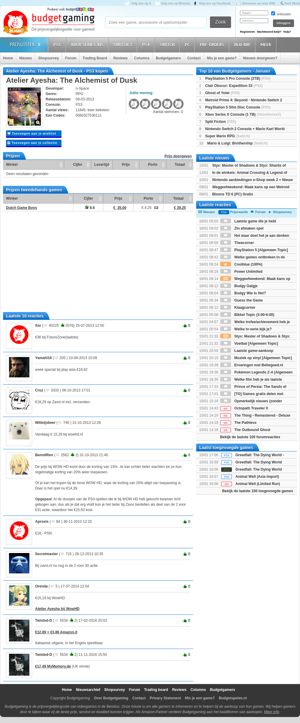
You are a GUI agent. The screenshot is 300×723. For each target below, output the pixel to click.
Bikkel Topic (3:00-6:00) (247, 315)
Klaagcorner (237, 307)
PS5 (57, 44)
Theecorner (237, 243)
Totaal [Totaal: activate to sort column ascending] (180, 164)
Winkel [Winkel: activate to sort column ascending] (12, 164)
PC (188, 44)
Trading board (156, 690)
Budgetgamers (168, 58)
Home (8, 58)
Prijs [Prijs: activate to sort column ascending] (126, 164)
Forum (70, 58)
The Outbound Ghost (245, 430)
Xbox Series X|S (88, 44)
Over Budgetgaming (111, 698)
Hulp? (287, 31)
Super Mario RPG (227, 136)
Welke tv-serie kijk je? (246, 329)
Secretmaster (46, 554)
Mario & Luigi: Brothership (237, 143)
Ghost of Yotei (222, 93)
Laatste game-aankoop (246, 351)
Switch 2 (123, 44)
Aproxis (42, 521)
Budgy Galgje (239, 286)
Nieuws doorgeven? (260, 58)
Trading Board (94, 58)
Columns (141, 58)
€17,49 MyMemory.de (53, 666)
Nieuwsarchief (88, 690)
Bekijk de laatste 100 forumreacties (250, 437)
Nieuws (25, 58)
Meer (266, 44)
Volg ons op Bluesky (175, 3)
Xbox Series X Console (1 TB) (243, 114)
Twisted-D (43, 620)
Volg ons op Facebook (215, 3)
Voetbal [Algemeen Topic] (249, 343)
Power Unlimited (241, 271)
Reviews (120, 58)
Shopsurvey (48, 58)
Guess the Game (241, 300)
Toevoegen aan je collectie (32, 142)
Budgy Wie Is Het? (243, 293)
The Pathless (238, 423)
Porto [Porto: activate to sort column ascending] (153, 164)
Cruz (39, 390)
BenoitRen (44, 455)
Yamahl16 (43, 358)
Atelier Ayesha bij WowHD (57, 609)
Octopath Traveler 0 (244, 408)
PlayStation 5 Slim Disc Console (237, 107)
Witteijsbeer (45, 423)
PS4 (146, 44)
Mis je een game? (222, 58)
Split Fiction (220, 122)
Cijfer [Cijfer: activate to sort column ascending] (77, 164)
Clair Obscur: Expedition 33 (233, 86)
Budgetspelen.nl (233, 698)
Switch (168, 44)
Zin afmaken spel (242, 228)
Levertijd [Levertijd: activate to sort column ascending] (101, 164)
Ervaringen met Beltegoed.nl (251, 365)
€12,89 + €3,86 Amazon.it (56, 632)
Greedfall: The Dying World (259, 462)
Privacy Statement (165, 698)
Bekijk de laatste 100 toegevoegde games (257, 491)
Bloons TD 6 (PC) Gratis (232, 194)
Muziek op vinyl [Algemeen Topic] (256, 358)
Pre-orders (213, 44)
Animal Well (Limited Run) (258, 484)
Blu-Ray (243, 44)
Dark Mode (292, 3)
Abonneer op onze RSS (258, 3)
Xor (38, 325)
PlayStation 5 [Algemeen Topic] (254, 250)
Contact (194, 58)
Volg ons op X (141, 3)
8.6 (90, 208)
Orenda (41, 586)
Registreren (247, 31)
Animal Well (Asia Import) (257, 477)
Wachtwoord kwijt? (269, 31)
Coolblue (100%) (241, 264)
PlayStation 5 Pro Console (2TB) (237, 78)
